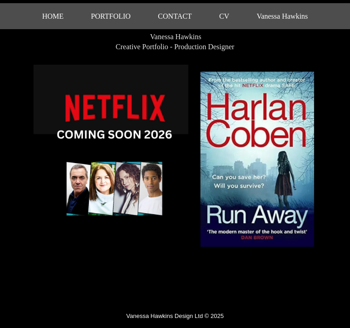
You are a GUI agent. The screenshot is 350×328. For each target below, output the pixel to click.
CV (224, 16)
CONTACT (175, 16)
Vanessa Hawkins (282, 16)
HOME (52, 16)
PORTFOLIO (111, 16)
